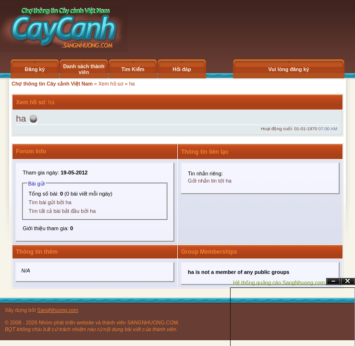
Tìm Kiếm (132, 69)
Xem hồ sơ (110, 83)
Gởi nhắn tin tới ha (210, 181)
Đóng (348, 281)
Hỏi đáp (181, 69)
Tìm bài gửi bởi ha (50, 202)
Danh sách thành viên (84, 69)
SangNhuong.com (57, 310)
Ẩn (333, 281)
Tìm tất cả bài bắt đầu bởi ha (62, 211)
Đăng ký (35, 69)
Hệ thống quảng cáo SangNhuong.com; (279, 282)
